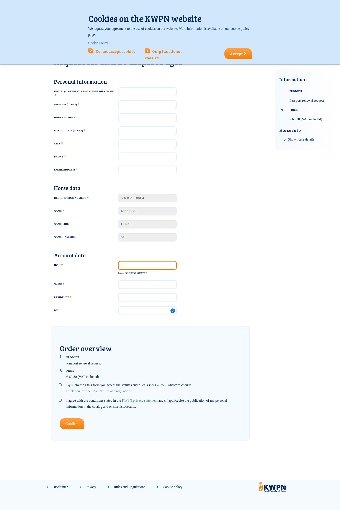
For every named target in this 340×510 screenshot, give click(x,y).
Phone (59, 156)
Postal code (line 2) (69, 130)
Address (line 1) (66, 104)
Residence (62, 297)
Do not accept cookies (111, 51)
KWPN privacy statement (139, 400)
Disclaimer (60, 487)
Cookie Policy (98, 43)
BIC (56, 310)
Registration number (71, 197)
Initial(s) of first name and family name (84, 93)
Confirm (71, 424)
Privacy (90, 487)
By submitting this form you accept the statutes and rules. (129, 388)
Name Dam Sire (64, 236)
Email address (65, 169)
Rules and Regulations (129, 487)
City (58, 143)
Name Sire (61, 223)
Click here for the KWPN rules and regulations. (99, 391)
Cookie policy (172, 487)
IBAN (58, 265)
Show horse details (301, 139)
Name (59, 210)
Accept (238, 53)
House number (64, 117)
